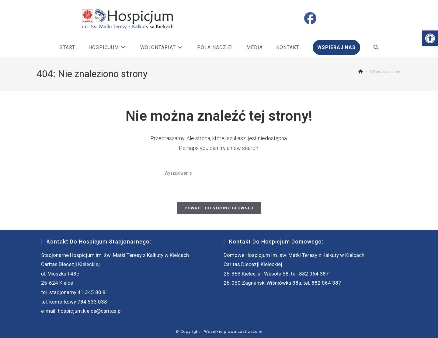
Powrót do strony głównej (219, 208)
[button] (430, 38)
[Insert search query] (219, 173)
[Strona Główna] (360, 71)
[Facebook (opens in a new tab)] (310, 18)
